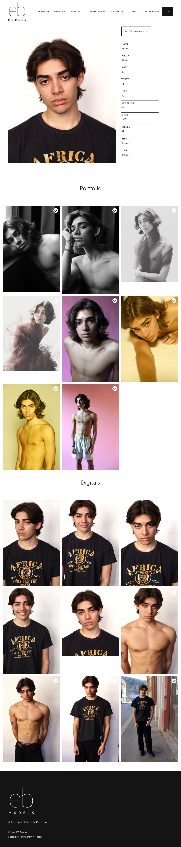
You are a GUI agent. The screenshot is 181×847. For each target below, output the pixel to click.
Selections (152, 11)
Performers (98, 11)
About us (117, 11)
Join (167, 11)
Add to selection (136, 31)
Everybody (77, 11)
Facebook (13, 837)
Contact (134, 11)
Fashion (43, 11)
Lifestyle (60, 11)
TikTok (38, 837)
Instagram (26, 837)
